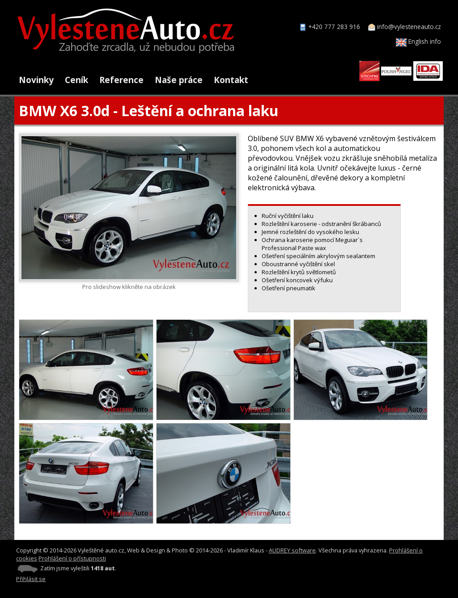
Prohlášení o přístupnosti (72, 558)
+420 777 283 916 (334, 26)
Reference (121, 80)
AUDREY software (292, 550)
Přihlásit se (31, 579)
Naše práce (179, 80)
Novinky (36, 80)
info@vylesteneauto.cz (409, 26)
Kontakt (231, 80)
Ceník (76, 80)
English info (418, 41)
